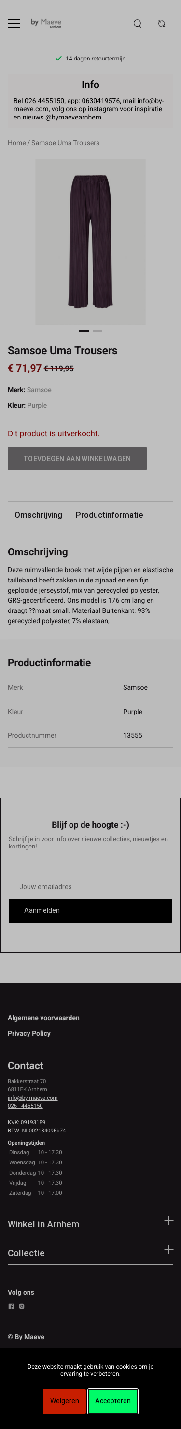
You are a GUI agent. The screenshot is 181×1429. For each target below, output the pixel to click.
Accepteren (113, 1401)
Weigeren (64, 1401)
